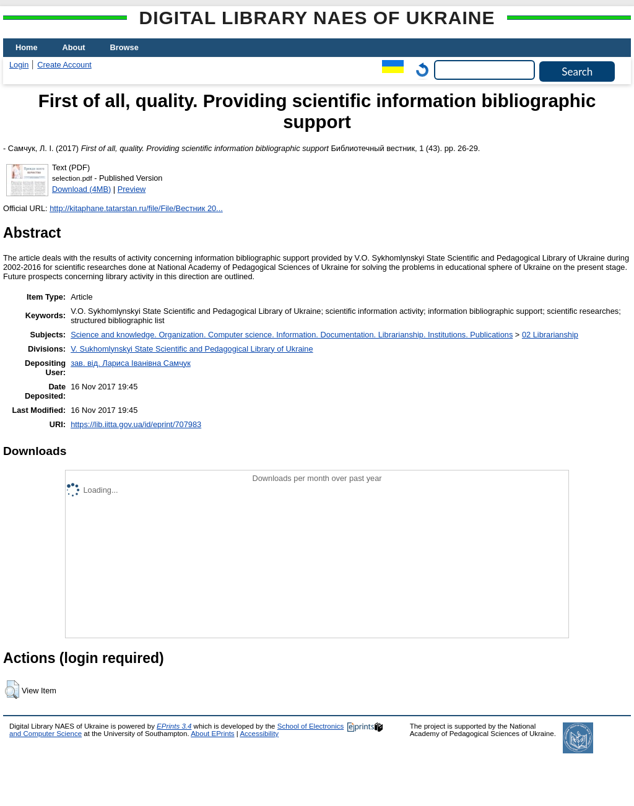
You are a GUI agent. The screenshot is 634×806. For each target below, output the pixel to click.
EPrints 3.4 (174, 726)
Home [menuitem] (26, 47)
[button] (12, 689)
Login (18, 64)
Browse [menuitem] (124, 47)
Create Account (64, 64)
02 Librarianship (550, 334)
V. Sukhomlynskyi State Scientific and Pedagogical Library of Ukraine (192, 348)
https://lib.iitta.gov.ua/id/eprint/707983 (136, 424)
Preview (132, 189)
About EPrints (212, 733)
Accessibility (259, 733)
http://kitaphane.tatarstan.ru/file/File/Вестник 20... (136, 208)
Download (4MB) (81, 189)
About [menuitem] (74, 47)
